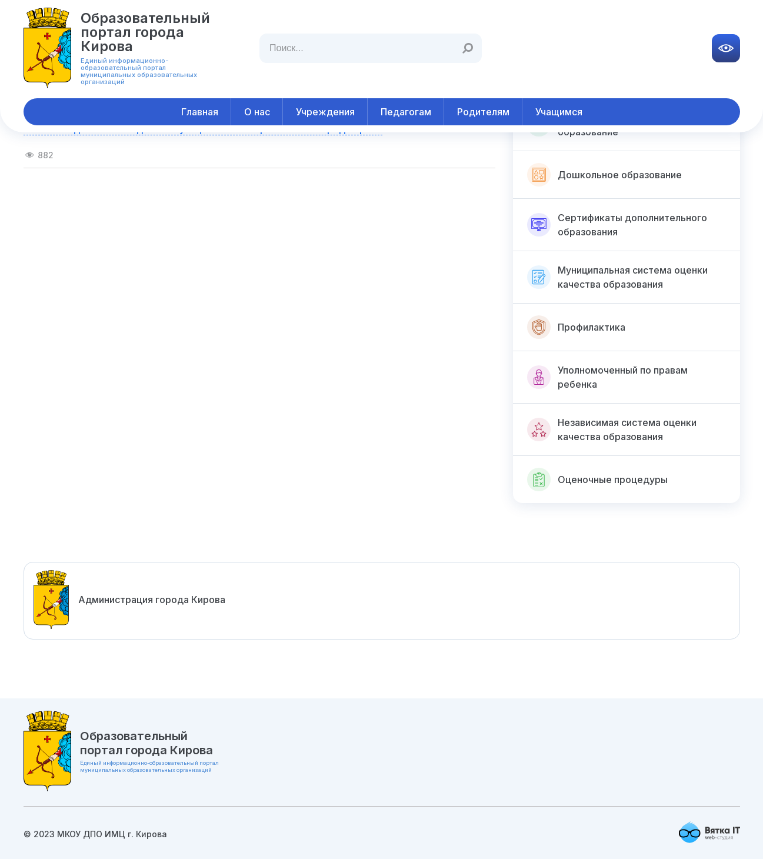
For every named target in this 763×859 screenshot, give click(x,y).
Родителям (483, 112)
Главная (199, 112)
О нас (257, 112)
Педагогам (406, 112)
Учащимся (558, 112)
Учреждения (325, 112)
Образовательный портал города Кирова (145, 32)
